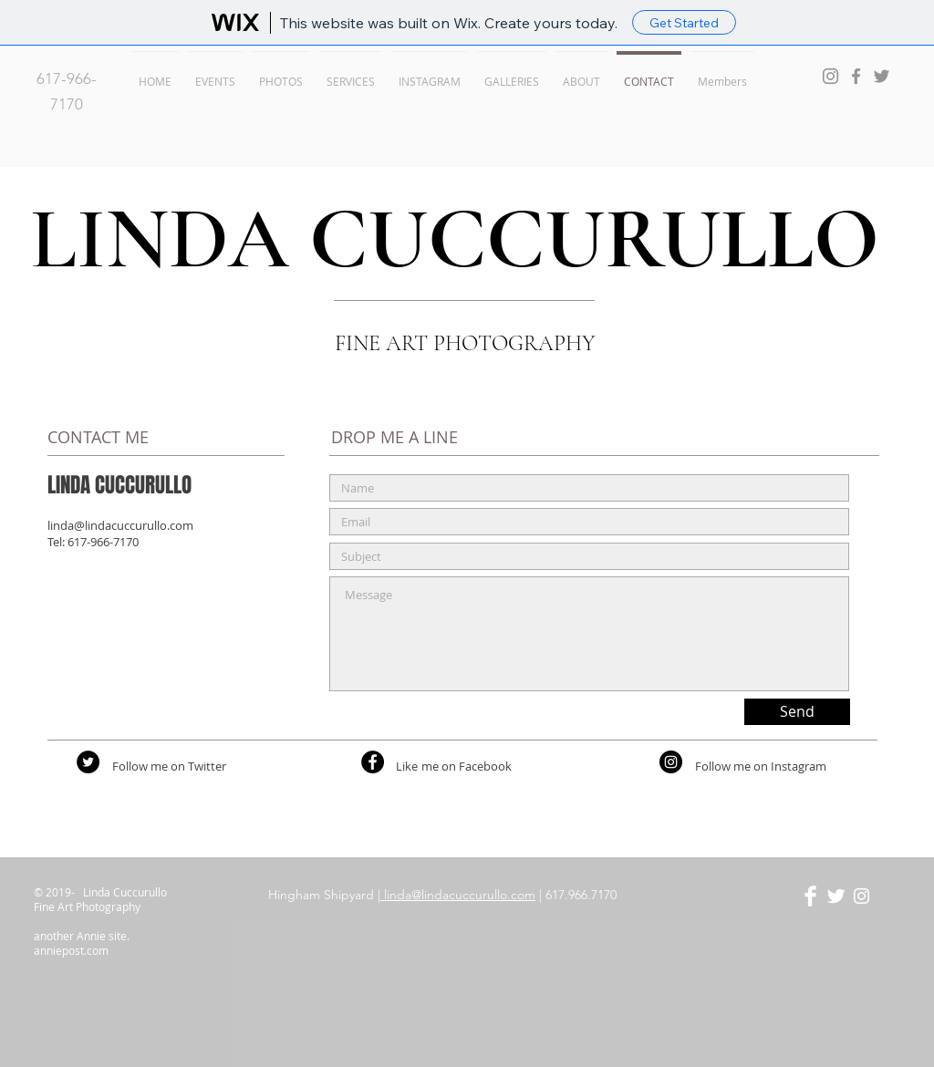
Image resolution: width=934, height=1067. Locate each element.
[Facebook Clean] (810, 896)
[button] (215, 73)
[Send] (797, 712)
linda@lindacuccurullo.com (120, 525)
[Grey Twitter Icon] (881, 76)
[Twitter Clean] (835, 896)
